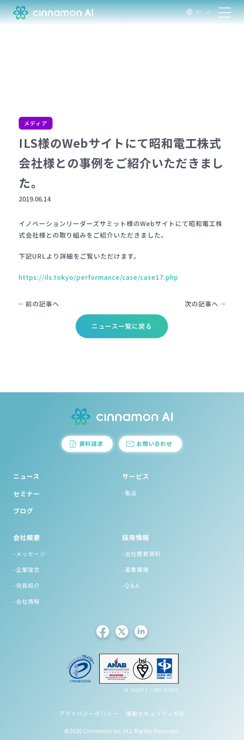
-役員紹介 (26, 585)
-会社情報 (26, 601)
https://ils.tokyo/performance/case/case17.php (98, 277)
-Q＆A (130, 585)
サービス (135, 476)
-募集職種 (135, 569)
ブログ (23, 510)
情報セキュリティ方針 (155, 713)
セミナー (26, 493)
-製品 (129, 493)
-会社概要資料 (141, 554)
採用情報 (135, 537)
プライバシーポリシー (89, 713)
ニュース (26, 476)
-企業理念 (26, 569)
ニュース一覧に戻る (122, 326)
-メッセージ (29, 554)
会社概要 (26, 537)
